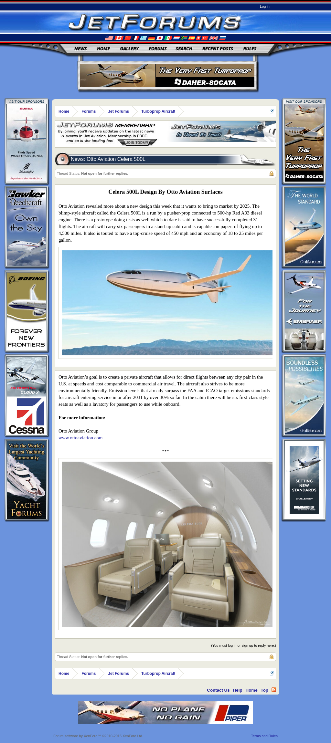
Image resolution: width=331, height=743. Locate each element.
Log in (265, 6)
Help (237, 690)
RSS (274, 689)
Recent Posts (217, 49)
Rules (249, 49)
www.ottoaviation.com (81, 437)
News (81, 49)
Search (184, 49)
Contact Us (218, 690)
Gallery (129, 49)
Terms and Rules (264, 736)
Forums (158, 49)
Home (103, 49)
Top (264, 690)
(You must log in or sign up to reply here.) (243, 645)
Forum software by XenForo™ (98, 736)
